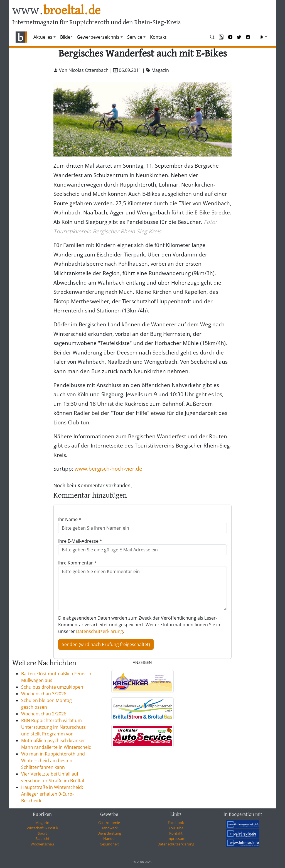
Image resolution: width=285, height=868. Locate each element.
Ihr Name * (69, 519)
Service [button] (134, 37)
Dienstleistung (109, 833)
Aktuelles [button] (42, 37)
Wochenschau (42, 844)
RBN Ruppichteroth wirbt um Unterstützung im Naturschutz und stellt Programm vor (53, 727)
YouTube (176, 827)
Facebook (176, 822)
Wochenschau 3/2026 (43, 694)
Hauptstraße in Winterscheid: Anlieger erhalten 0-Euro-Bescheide (52, 794)
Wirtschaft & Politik (42, 827)
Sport (42, 833)
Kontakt (158, 37)
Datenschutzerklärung (99, 631)
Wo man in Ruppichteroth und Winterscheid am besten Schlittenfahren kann (53, 760)
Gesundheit (109, 844)
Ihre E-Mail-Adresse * (80, 541)
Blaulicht (42, 838)
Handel (109, 838)
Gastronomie (109, 822)
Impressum (175, 838)
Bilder (66, 37)
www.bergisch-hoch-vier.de (108, 468)
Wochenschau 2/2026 (43, 714)
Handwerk (109, 827)
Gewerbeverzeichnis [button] (98, 37)
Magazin (42, 822)
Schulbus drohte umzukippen (52, 687)
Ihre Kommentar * (77, 563)
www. (56, 10)
